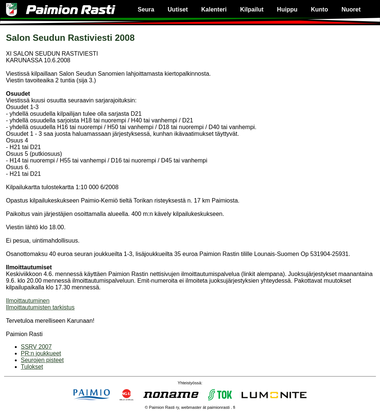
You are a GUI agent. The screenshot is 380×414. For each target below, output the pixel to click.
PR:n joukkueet (41, 353)
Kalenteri (213, 9)
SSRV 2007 (36, 347)
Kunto (319, 9)
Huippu (287, 9)
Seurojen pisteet (42, 360)
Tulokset (32, 367)
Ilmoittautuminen (27, 301)
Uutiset (178, 9)
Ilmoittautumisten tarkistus (40, 307)
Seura (146, 9)
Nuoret (351, 9)
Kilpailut (251, 9)
